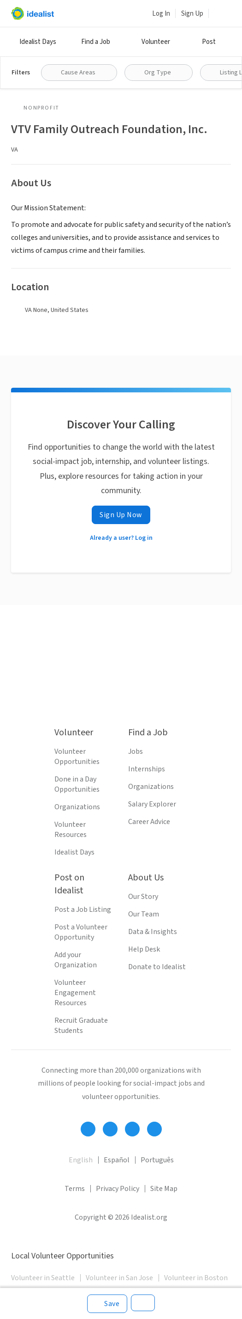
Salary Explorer (152, 804)
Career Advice (149, 822)
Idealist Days (37, 42)
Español (117, 1160)
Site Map (163, 1189)
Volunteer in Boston (196, 1278)
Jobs (135, 751)
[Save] (107, 1304)
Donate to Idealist (157, 967)
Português (157, 1160)
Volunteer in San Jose (119, 1278)
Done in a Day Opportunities (77, 784)
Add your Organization (75, 960)
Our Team (143, 914)
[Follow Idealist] (88, 1129)
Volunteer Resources (70, 829)
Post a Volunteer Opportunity (80, 932)
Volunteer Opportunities (77, 756)
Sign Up (192, 13)
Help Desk (144, 949)
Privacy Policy (117, 1189)
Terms (75, 1189)
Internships (146, 769)
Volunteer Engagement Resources (75, 992)
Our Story (143, 897)
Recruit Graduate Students (81, 1025)
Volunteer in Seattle (43, 1278)
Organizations (77, 807)
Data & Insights (152, 932)
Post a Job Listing (82, 909)
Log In (161, 13)
